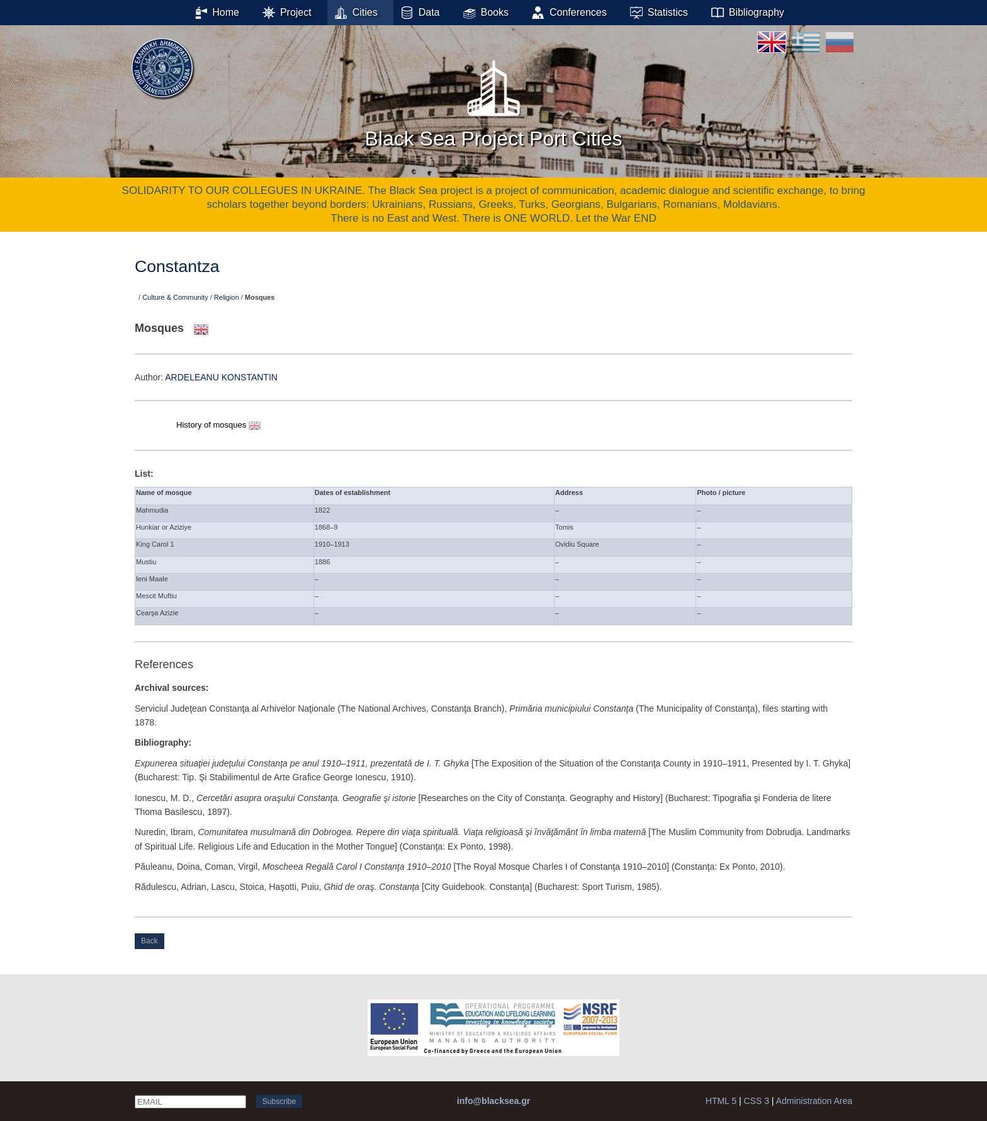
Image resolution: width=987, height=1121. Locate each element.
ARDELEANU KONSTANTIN (221, 377)
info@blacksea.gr (493, 1101)
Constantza (177, 266)
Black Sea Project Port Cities (493, 100)
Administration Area (814, 1101)
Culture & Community (175, 297)
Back (149, 940)
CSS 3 (756, 1101)
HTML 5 (721, 1101)
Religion (226, 297)
